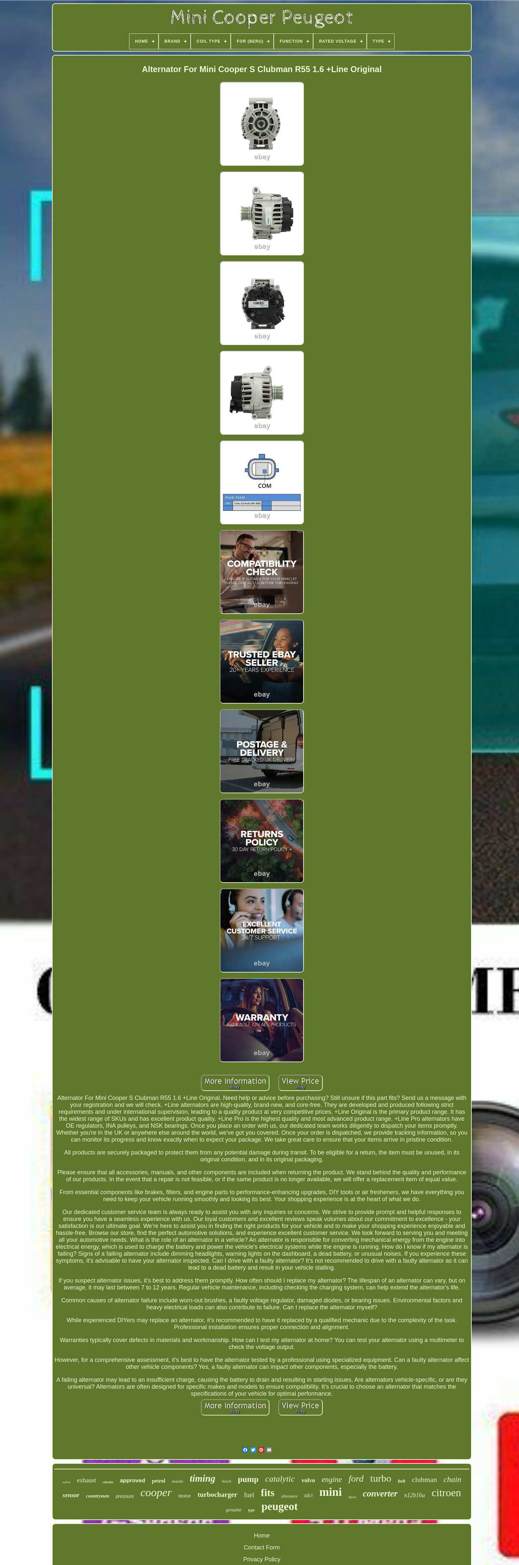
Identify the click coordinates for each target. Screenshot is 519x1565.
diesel (352, 1497)
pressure (125, 1496)
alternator (289, 1496)
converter (380, 1494)
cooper (155, 1492)
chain (452, 1479)
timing (202, 1478)
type (251, 1510)
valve (66, 1482)
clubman (424, 1479)
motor (184, 1496)
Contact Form (262, 1547)
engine (332, 1479)
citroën (108, 1482)
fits (267, 1493)
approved (132, 1480)
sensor (71, 1495)
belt (401, 1481)
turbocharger (217, 1495)
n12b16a (414, 1495)
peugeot (279, 1506)
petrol (158, 1481)
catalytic (280, 1479)
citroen (446, 1493)
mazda (177, 1481)
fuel (249, 1495)
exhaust (86, 1480)
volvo (308, 1480)
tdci (308, 1495)
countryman (97, 1496)
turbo (380, 1478)
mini (330, 1492)
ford (356, 1478)
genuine (233, 1509)
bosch (226, 1481)
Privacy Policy (261, 1559)
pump (248, 1479)
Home (262, 1535)
